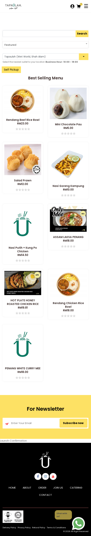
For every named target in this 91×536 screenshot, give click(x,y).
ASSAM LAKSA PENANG (68, 237)
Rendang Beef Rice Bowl (22, 120)
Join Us (58, 487)
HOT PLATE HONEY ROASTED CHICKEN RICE (23, 302)
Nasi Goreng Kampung (68, 186)
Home (12, 487)
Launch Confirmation (13, 440)
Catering (76, 487)
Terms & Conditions (56, 527)
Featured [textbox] (10, 45)
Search (82, 33)
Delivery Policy (9, 527)
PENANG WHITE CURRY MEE (22, 368)
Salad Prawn (22, 180)
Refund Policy (38, 527)
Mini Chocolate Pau (68, 124)
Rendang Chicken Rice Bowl (68, 305)
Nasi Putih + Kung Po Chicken (23, 249)
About (27, 487)
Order (42, 487)
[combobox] (45, 44)
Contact (45, 495)
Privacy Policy (24, 527)
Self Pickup (11, 70)
